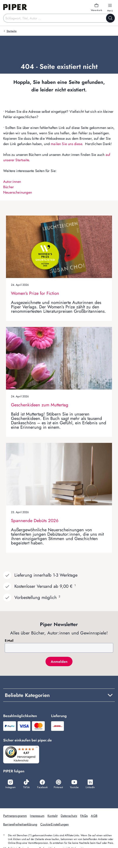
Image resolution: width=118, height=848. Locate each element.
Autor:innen (12, 181)
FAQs (84, 815)
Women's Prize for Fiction (35, 293)
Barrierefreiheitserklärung (20, 824)
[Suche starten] (110, 18)
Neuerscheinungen (17, 192)
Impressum (37, 815)
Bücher (8, 187)
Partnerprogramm (15, 815)
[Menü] (36, 748)
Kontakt (53, 815)
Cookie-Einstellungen (54, 824)
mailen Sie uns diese (66, 143)
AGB (94, 815)
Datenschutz (69, 815)
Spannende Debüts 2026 (35, 520)
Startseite (12, 31)
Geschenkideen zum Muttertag (39, 405)
